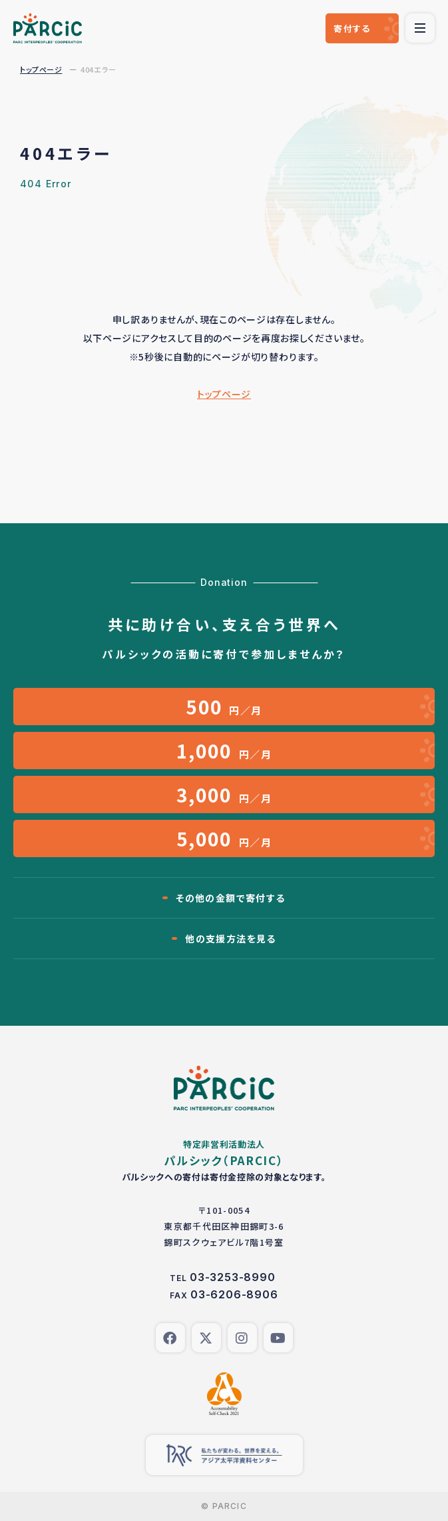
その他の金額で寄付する (230, 897)
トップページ (41, 69)
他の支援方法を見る (230, 938)
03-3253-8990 (233, 1277)
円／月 (224, 706)
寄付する (352, 28)
